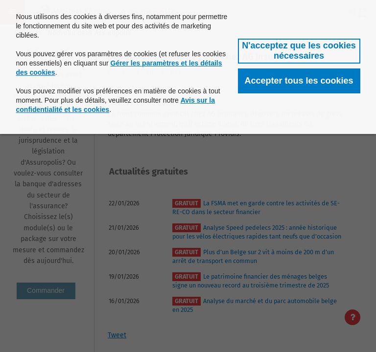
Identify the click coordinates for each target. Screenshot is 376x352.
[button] (299, 51)
